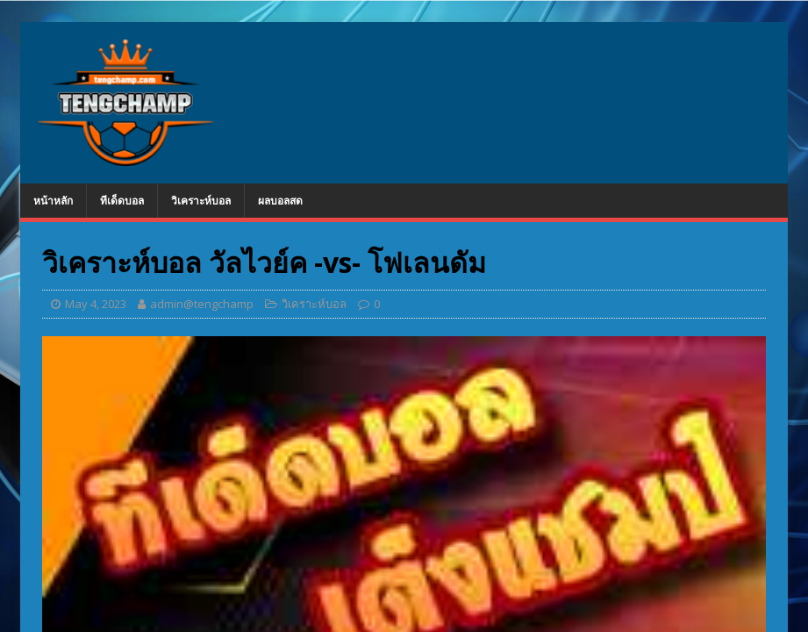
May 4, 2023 (95, 304)
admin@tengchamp (202, 304)
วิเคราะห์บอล (201, 200)
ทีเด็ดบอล (122, 200)
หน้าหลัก (53, 200)
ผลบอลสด (280, 200)
